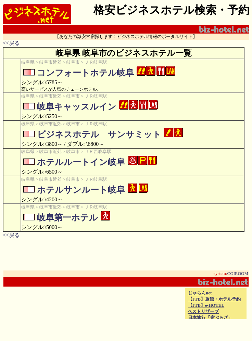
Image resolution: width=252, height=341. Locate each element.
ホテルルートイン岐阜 (81, 162)
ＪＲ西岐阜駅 (98, 151)
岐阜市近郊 (50, 62)
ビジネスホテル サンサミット (99, 134)
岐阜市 (73, 62)
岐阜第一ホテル (67, 217)
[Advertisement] (103, 303)
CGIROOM (237, 273)
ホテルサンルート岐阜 (81, 189)
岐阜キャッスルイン (76, 106)
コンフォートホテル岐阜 (85, 72)
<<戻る (11, 43)
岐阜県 (28, 62)
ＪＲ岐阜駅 (96, 62)
